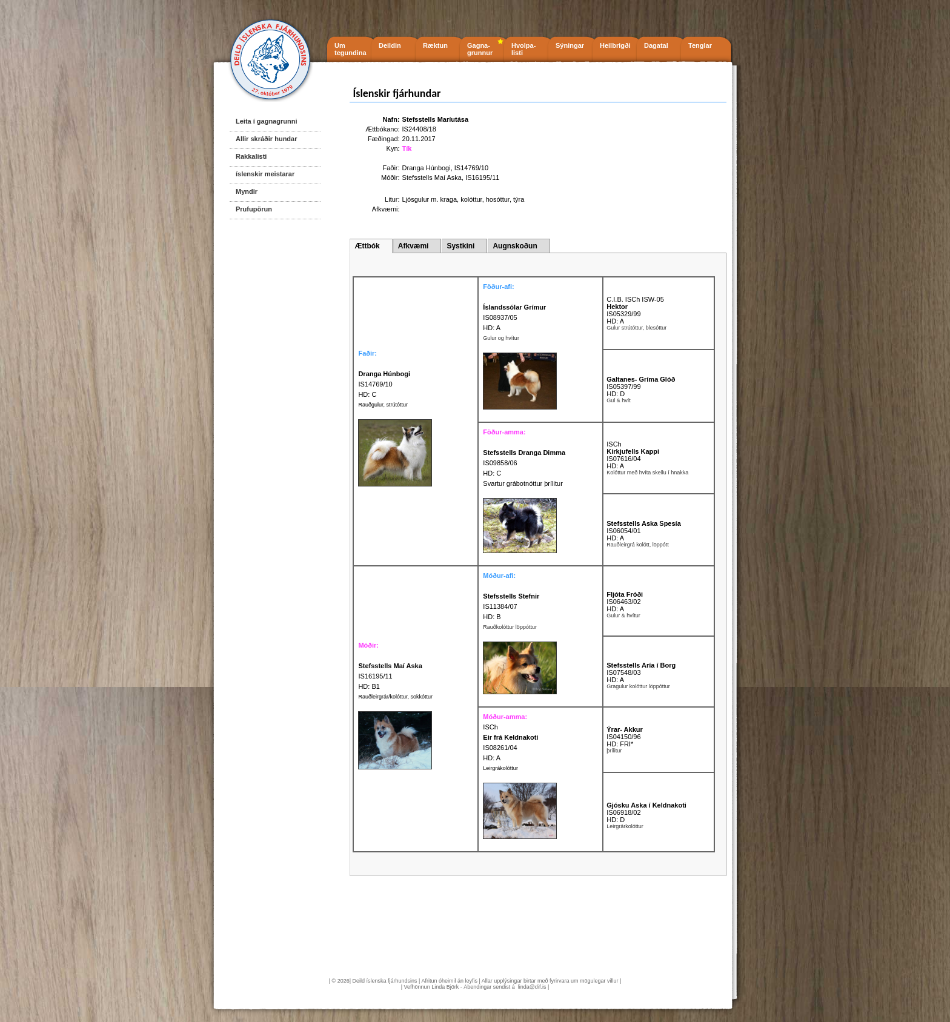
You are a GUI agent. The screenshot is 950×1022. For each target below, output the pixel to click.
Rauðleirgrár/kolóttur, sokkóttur (395, 697)
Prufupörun (254, 209)
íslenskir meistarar (265, 174)
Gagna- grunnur (480, 49)
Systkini (460, 246)
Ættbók (366, 246)
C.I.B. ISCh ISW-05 (635, 299)
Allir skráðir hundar (266, 138)
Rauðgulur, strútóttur (383, 405)
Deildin (390, 45)
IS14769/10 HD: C (384, 384)
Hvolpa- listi (523, 49)
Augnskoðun (515, 246)
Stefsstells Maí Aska (432, 177)
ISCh (613, 444)
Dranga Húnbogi (426, 167)
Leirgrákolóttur (500, 768)
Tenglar (700, 45)
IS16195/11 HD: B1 (390, 676)
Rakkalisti (251, 156)
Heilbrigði (615, 45)
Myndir (246, 191)
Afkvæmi (413, 246)
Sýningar (570, 45)
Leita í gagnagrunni (266, 121)
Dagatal (656, 45)
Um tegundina (350, 49)
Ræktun (435, 45)
